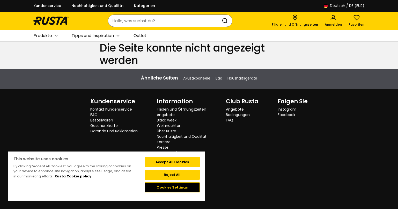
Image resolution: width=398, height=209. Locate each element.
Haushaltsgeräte (242, 78)
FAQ (94, 114)
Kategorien (144, 5)
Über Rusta (166, 131)
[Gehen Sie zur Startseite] (51, 21)
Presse (162, 147)
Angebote (166, 114)
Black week (166, 120)
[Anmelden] (333, 21)
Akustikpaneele (196, 78)
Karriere (164, 142)
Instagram (287, 109)
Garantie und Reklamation (114, 131)
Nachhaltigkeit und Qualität (97, 5)
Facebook (286, 114)
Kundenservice (47, 5)
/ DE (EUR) (344, 6)
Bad (219, 78)
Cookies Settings (172, 187)
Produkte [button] (45, 36)
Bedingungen (238, 114)
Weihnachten (169, 125)
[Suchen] (226, 21)
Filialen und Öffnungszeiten (181, 109)
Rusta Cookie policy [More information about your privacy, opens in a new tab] (73, 176)
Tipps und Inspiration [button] (96, 36)
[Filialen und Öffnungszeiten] (294, 21)
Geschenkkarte (104, 125)
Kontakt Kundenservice (111, 109)
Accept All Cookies (172, 162)
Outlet (140, 36)
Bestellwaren (101, 120)
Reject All (172, 174)
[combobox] (165, 21)
